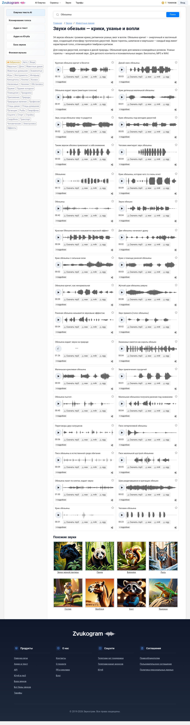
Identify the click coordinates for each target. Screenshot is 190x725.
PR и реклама (63, 673)
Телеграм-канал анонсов (110, 667)
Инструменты (21, 81)
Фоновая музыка (17, 58)
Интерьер (34, 81)
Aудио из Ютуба (21, 41)
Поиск (173, 18)
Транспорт (25, 125)
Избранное (14, 68)
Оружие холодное (25, 94)
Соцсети (11, 120)
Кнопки (24, 85)
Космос (34, 85)
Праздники (26, 98)
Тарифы (85, 4)
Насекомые (12, 90)
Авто (25, 68)
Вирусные (12, 72)
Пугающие (12, 116)
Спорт (20, 120)
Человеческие (14, 129)
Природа (26, 103)
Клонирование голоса (20, 24)
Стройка (30, 120)
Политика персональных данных (156, 673)
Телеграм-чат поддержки (111, 662)
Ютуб (100, 673)
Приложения (13, 103)
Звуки (73, 4)
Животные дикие (34, 72)
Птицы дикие (13, 112)
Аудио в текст (20, 32)
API (15, 673)
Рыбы (22, 116)
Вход (179, 4)
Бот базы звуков (22, 691)
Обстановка (37, 90)
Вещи (32, 68)
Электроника (29, 129)
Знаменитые (36, 76)
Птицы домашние (30, 112)
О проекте (61, 667)
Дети (21, 72)
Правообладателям (150, 662)
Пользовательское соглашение (156, 667)
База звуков (19, 50)
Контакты (61, 662)
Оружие (10, 94)
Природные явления (17, 107)
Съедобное (12, 125)
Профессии (34, 107)
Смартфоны (33, 116)
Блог (58, 679)
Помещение (13, 98)
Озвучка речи (21, 662)
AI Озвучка (45, 4)
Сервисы (60, 4)
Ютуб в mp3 (20, 679)
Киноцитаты (13, 85)
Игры (9, 81)
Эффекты (11, 134)
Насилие (25, 90)
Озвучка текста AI (22, 16)
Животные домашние (17, 76)
